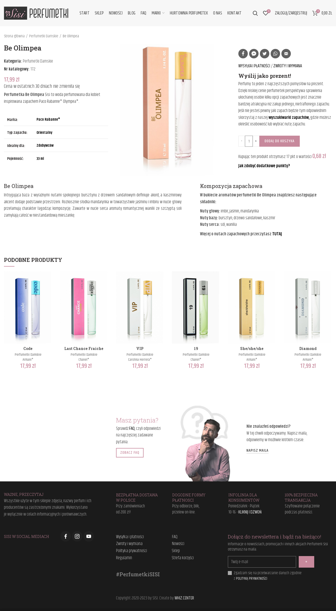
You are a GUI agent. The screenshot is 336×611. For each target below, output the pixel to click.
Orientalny (44, 133)
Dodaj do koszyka (280, 141)
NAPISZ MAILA (257, 451)
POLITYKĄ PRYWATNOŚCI (251, 579)
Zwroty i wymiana (129, 544)
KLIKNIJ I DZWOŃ (250, 512)
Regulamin (124, 558)
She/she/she (252, 348)
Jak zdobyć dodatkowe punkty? (264, 165)
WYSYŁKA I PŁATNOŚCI (254, 66)
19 (196, 348)
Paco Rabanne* (48, 119)
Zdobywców (45, 145)
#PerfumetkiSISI (138, 574)
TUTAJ (277, 234)
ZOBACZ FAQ (129, 453)
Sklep (176, 551)
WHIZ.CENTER (184, 598)
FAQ (132, 428)
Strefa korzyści (183, 558)
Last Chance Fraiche (83, 348)
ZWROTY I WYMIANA (287, 66)
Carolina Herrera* (140, 359)
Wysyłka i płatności (130, 537)
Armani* (28, 359)
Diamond (308, 348)
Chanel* (83, 359)
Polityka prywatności (131, 551)
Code (28, 348)
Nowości (178, 544)
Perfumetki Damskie (43, 36)
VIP (140, 348)
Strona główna (14, 36)
